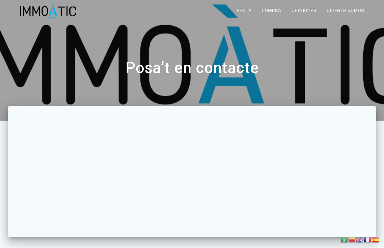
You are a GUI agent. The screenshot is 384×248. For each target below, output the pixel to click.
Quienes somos (345, 10)
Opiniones (304, 10)
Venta (244, 10)
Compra (271, 10)
